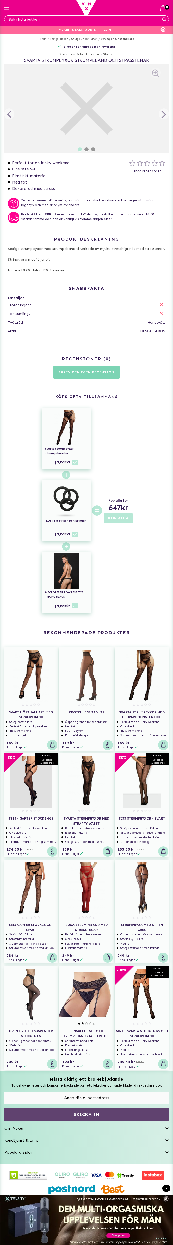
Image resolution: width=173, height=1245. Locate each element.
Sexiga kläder (59, 39)
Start (43, 39)
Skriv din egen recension (86, 372)
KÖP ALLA (118, 518)
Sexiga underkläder (84, 39)
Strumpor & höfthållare (117, 39)
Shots (108, 54)
